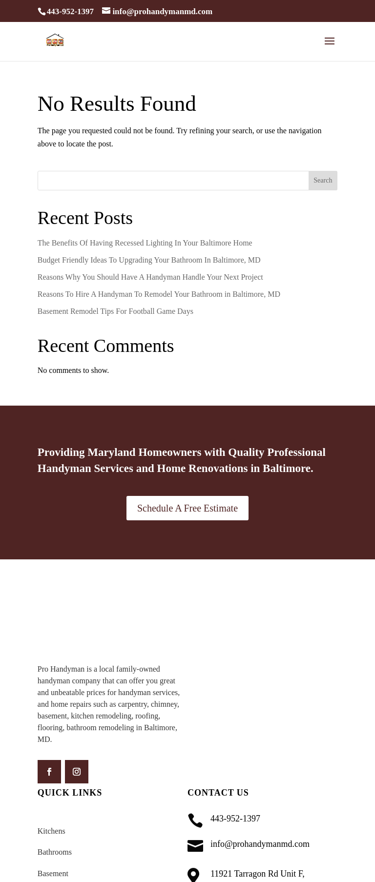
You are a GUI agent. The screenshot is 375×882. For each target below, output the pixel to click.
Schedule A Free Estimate (187, 508)
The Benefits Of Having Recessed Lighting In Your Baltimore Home (145, 243)
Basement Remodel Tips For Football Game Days (116, 311)
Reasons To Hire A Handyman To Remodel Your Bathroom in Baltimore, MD (159, 294)
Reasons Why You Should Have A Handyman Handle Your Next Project (150, 277)
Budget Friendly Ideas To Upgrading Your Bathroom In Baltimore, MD (149, 260)
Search (322, 180)
